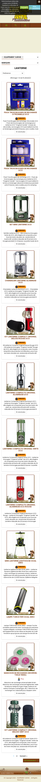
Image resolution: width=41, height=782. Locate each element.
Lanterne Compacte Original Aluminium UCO (20, 393)
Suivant (24, 756)
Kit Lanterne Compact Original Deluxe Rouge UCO (21, 337)
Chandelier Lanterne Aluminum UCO (20, 281)
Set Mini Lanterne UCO (21, 224)
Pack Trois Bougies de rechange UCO (20, 169)
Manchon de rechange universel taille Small (20, 674)
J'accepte (24, 7)
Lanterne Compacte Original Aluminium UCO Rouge (20, 505)
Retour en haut (31, 761)
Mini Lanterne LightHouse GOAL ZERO (20, 562)
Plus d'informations (34, 7)
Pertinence (13, 73)
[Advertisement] (20, 41)
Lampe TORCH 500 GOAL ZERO (21, 617)
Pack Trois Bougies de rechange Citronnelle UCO (20, 113)
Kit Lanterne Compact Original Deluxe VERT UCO (21, 731)
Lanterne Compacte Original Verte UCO (20, 449)
